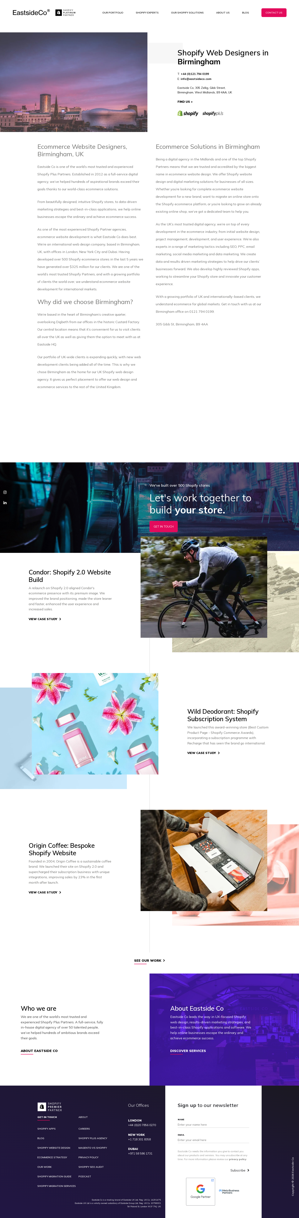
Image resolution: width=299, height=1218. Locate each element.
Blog (245, 12)
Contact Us (274, 12)
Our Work (44, 1167)
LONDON (135, 1120)
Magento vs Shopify (92, 1148)
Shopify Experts (147, 12)
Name (181, 1120)
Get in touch (47, 1117)
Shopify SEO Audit (91, 1167)
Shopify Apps (46, 1129)
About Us (223, 12)
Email (181, 1135)
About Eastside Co (39, 1051)
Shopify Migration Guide (54, 1176)
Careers (84, 1129)
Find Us (184, 102)
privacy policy (237, 1159)
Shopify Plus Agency (92, 1138)
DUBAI (133, 1149)
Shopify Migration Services (56, 1186)
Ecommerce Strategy (52, 1157)
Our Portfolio (112, 12)
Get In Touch (164, 526)
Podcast (84, 1176)
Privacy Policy (88, 1157)
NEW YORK (136, 1135)
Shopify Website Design (53, 1148)
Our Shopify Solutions (187, 12)
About (83, 1117)
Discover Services (188, 1051)
